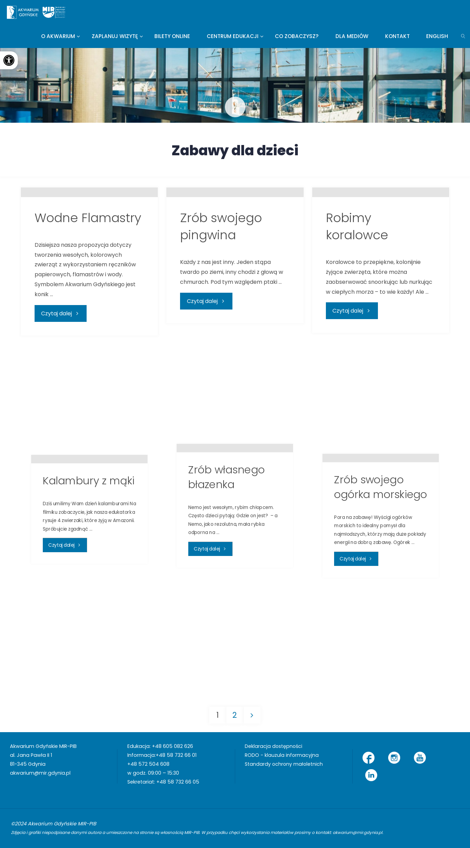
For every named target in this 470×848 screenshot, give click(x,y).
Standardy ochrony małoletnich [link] (284, 764)
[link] (9, 60)
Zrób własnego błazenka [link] (226, 571)
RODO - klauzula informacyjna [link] (282, 755)
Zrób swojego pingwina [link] (221, 328)
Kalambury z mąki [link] (89, 574)
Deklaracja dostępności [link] (274, 746)
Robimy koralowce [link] (357, 328)
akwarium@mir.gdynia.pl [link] (40, 773)
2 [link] (234, 715)
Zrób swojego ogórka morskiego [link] (380, 581)
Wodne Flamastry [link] (88, 319)
